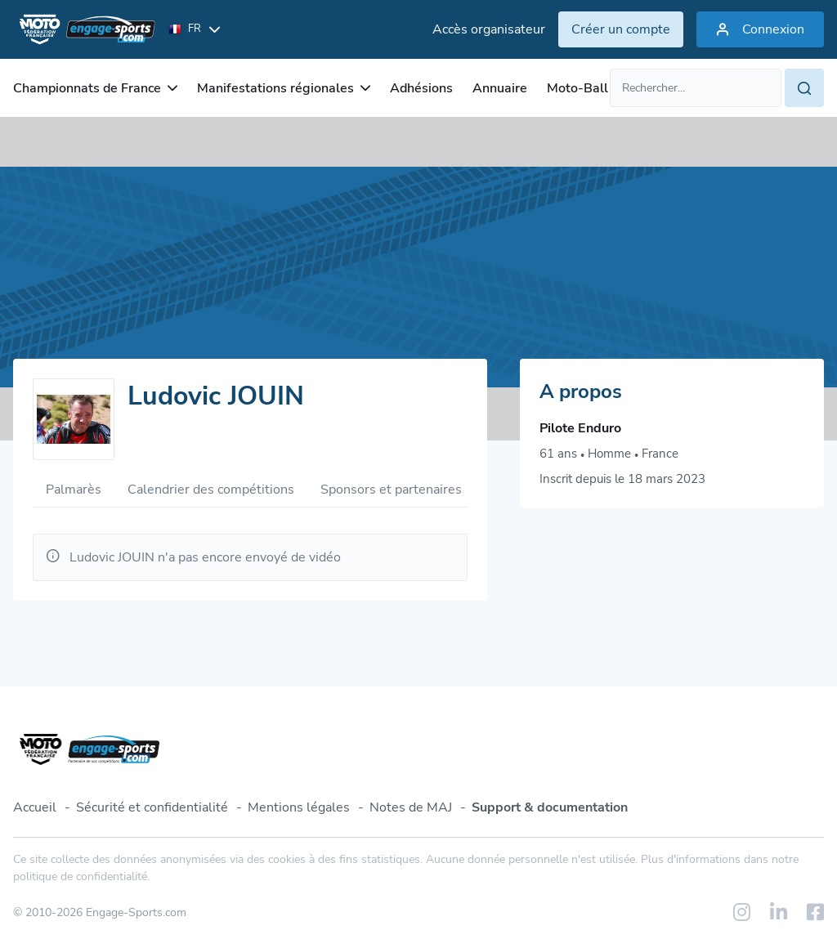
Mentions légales (299, 807)
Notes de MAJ (410, 807)
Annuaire (499, 88)
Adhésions (421, 88)
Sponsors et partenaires (391, 490)
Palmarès (73, 490)
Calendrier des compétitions (211, 490)
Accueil (34, 807)
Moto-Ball (577, 88)
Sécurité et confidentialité (152, 807)
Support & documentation (550, 807)
